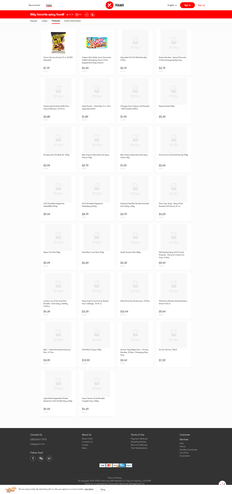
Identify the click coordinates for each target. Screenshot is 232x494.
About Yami (87, 438)
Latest (44, 21)
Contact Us (87, 442)
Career (85, 445)
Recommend (34, 5)
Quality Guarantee (188, 449)
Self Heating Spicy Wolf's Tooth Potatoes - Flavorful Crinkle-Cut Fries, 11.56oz (171, 255)
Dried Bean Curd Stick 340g (93, 252)
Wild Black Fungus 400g (91, 350)
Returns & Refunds (139, 445)
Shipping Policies (138, 442)
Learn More (88, 489)
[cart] (222, 484)
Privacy (118, 478)
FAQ (181, 443)
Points (182, 446)
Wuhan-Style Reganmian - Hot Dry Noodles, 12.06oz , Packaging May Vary (134, 352)
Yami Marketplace (139, 448)
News (84, 448)
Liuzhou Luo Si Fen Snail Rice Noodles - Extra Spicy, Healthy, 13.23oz (56, 303)
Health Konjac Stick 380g (130, 252)
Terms (110, 478)
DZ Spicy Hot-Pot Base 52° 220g (56, 155)
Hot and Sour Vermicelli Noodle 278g (173, 155)
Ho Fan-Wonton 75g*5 (168, 350)
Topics (49, 5)
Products (56, 21)
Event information (72, 21)
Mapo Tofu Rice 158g (52, 252)
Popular (33, 21)
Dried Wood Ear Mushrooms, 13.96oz (135, 301)
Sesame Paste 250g (166, 106)
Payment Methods (139, 438)
